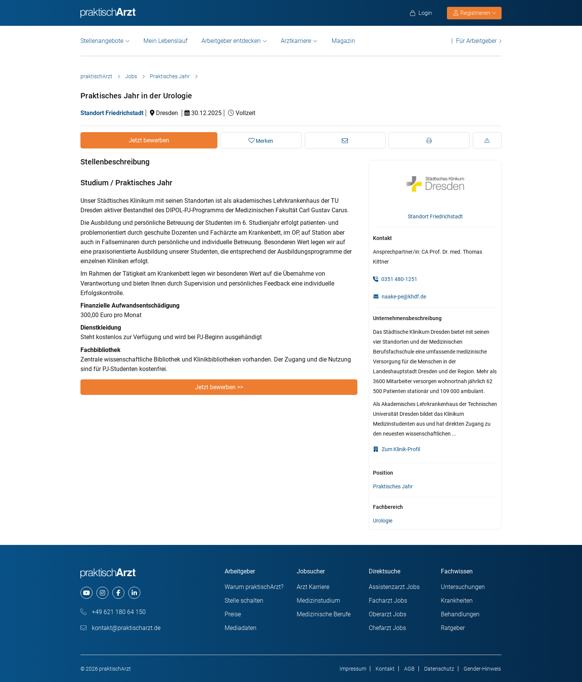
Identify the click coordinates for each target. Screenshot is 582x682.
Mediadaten (240, 627)
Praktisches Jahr (170, 76)
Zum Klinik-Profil (396, 449)
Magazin (343, 41)
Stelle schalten (244, 600)
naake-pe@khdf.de (404, 297)
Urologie (382, 521)
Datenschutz (439, 669)
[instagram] (102, 593)
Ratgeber (453, 627)
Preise (233, 614)
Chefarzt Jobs (387, 627)
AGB (409, 669)
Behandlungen (460, 614)
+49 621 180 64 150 (113, 612)
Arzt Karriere (313, 586)
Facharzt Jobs (388, 600)
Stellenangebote (101, 41)
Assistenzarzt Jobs (394, 586)
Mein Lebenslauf (165, 41)
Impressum (353, 669)
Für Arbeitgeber (476, 40)
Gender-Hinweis (482, 669)
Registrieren (474, 12)
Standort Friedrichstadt (111, 113)
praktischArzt (96, 76)
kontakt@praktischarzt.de (120, 627)
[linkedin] (134, 593)
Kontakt (385, 669)
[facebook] (118, 593)
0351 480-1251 (395, 279)
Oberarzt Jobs (387, 614)
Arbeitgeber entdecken (231, 41)
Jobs (131, 76)
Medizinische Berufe (324, 614)
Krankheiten (457, 600)
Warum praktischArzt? (254, 586)
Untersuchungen (463, 586)
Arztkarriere (296, 41)
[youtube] (86, 593)
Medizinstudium (318, 600)
